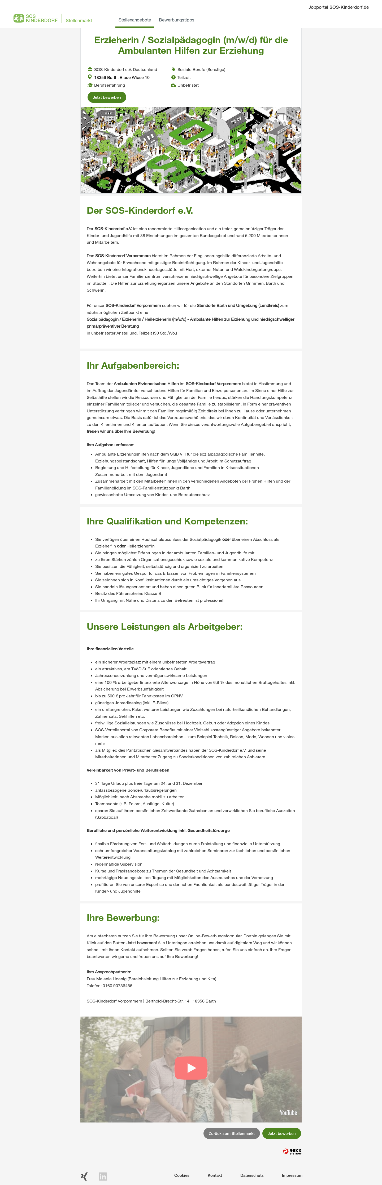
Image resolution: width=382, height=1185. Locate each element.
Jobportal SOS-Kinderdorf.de (339, 7)
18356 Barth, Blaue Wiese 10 (119, 77)
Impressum (292, 1175)
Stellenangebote (135, 20)
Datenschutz (252, 1175)
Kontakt (215, 1175)
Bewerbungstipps (176, 20)
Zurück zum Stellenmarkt (232, 1133)
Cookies (181, 1175)
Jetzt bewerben (107, 97)
